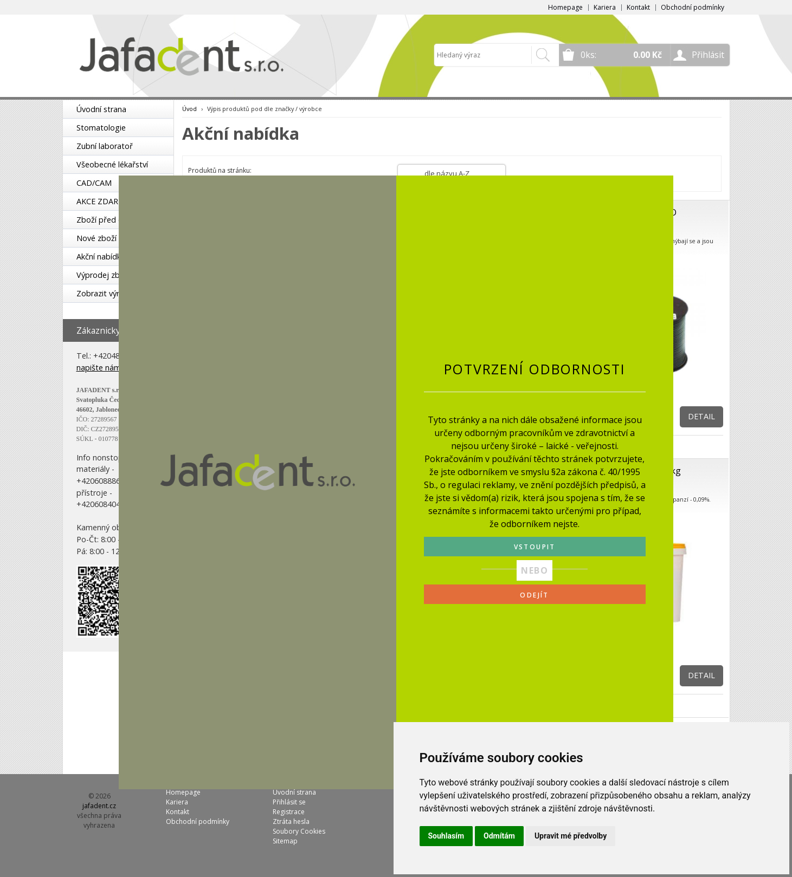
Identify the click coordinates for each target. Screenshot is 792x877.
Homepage (565, 7)
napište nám (98, 367)
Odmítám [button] (499, 835)
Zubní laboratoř (104, 146)
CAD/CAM (94, 183)
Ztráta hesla (291, 821)
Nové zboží (96, 238)
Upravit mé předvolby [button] (571, 835)
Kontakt (638, 7)
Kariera (605, 7)
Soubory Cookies (299, 831)
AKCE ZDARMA (103, 201)
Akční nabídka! (101, 256)
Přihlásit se (289, 802)
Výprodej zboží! (104, 275)
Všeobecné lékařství (112, 164)
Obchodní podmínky (692, 7)
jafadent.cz (99, 805)
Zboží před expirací (111, 220)
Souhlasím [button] (446, 835)
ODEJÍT (534, 595)
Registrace (289, 811)
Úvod (189, 109)
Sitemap (285, 841)
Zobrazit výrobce (106, 293)
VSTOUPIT (535, 546)
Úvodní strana (101, 109)
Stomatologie (101, 127)
